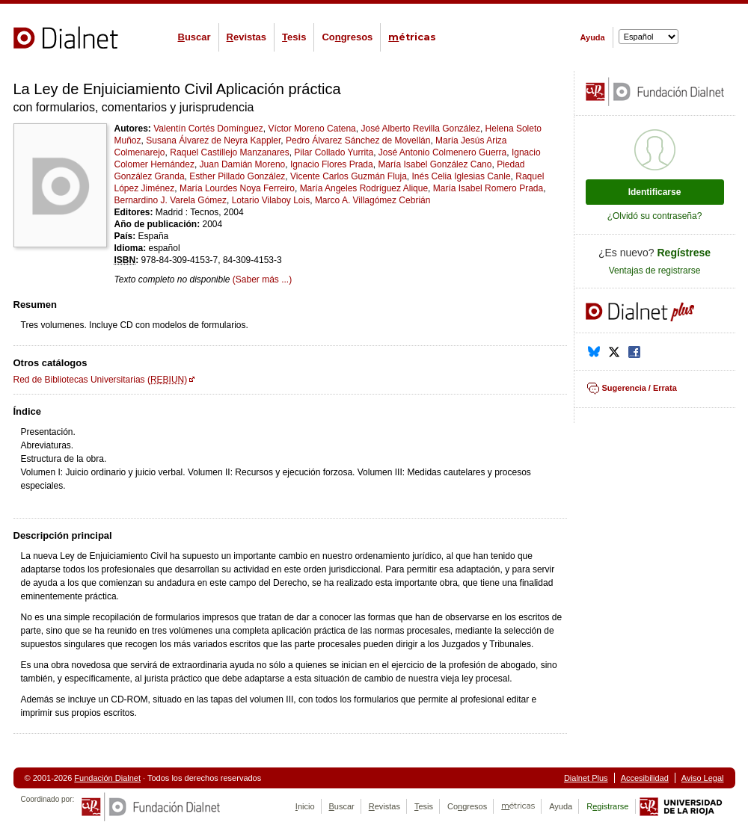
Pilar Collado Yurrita (333, 152)
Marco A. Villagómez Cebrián (373, 200)
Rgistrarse (607, 806)
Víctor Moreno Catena (311, 128)
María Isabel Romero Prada (488, 188)
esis (294, 37)
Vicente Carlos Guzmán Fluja (348, 176)
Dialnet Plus (586, 777)
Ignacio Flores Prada (331, 164)
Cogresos (347, 37)
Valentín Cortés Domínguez (208, 128)
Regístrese (684, 253)
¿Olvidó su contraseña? (654, 216)
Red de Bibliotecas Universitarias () (100, 379)
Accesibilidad (645, 777)
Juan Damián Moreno (243, 164)
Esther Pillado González (237, 176)
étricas (412, 37)
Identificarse (654, 192)
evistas (246, 37)
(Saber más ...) (262, 279)
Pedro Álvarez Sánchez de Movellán (358, 140)
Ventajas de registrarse (655, 270)
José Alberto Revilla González (420, 128)
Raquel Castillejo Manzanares (229, 152)
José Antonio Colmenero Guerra (442, 152)
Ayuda (592, 37)
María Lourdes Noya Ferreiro (237, 188)
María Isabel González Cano (434, 164)
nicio (305, 806)
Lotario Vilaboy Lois (271, 200)
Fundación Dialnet (107, 777)
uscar (194, 37)
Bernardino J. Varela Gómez (170, 200)
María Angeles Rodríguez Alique (364, 188)
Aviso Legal (702, 777)
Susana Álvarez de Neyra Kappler (213, 140)
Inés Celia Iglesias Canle (461, 176)
